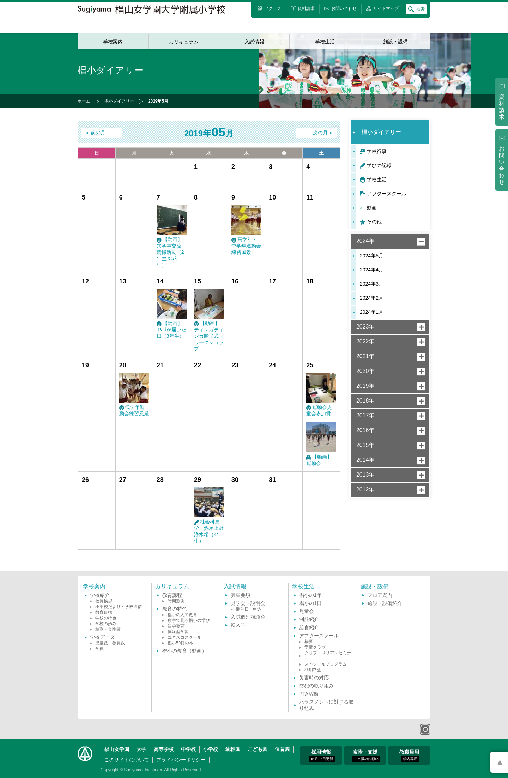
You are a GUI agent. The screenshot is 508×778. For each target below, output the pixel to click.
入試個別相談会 (248, 617)
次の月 (320, 132)
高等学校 (164, 749)
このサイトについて (126, 759)
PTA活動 (308, 694)
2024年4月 (371, 269)
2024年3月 (371, 284)
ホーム (84, 101)
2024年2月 (371, 298)
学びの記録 (379, 165)
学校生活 (325, 41)
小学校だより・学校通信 (118, 606)
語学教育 (176, 626)
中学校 (188, 749)
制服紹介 (309, 619)
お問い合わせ (501, 165)
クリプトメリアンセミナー (327, 655)
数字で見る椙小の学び (189, 620)
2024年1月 (371, 312)
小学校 (210, 749)
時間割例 (176, 601)
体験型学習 (178, 631)
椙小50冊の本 (180, 643)
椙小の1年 (310, 595)
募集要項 (240, 595)
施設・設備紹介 (385, 603)
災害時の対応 (314, 677)
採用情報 (321, 755)
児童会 (306, 611)
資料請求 (501, 107)
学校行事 (377, 151)
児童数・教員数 (110, 643)
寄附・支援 (366, 755)
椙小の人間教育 (182, 614)
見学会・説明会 (248, 603)
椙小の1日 (310, 603)
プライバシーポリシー (181, 759)
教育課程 (172, 595)
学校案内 (113, 41)
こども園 (257, 749)
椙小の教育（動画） (184, 651)
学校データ (102, 637)
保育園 (282, 749)
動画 (372, 207)
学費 (99, 648)
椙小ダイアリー (119, 101)
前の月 (98, 132)
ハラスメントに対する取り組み (326, 705)
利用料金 (312, 669)
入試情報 (254, 41)
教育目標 (103, 612)
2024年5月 (371, 255)
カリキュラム (184, 41)
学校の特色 (105, 617)
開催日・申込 (248, 609)
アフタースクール (386, 193)
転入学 (238, 625)
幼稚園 (232, 749)
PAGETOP (499, 762)
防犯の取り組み (316, 685)
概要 (308, 641)
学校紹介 (100, 595)
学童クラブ (315, 647)
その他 (374, 222)
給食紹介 (309, 627)
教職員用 (409, 755)
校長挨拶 (103, 601)
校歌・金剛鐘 (108, 629)
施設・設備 (395, 41)
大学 (141, 749)
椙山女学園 (116, 749)
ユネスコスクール (184, 637)
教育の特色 (174, 609)
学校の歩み (105, 623)
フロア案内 (380, 595)
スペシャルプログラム (325, 664)
